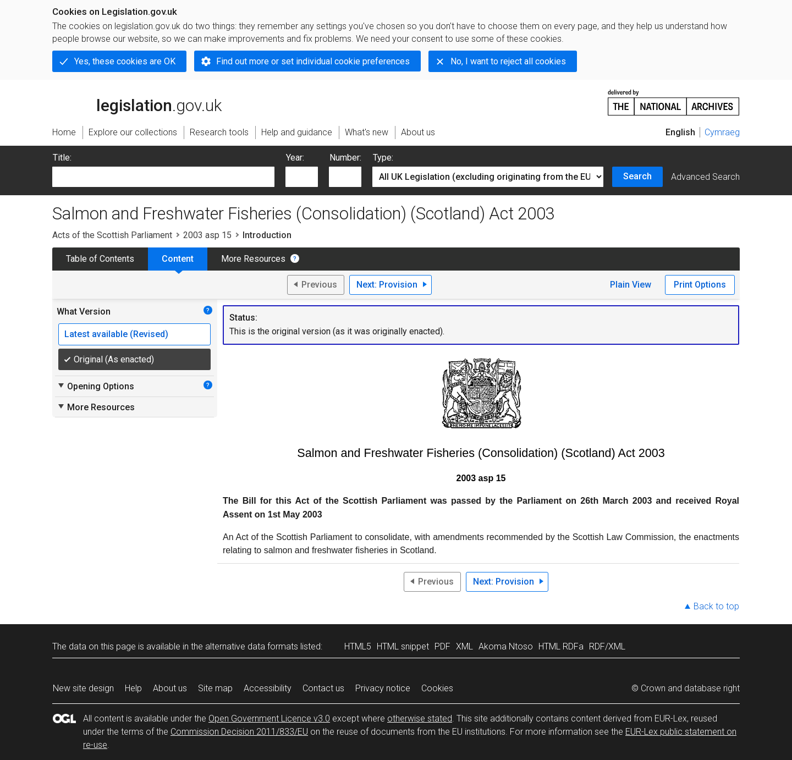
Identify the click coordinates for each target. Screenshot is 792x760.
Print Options (700, 284)
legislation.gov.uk (137, 101)
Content (178, 259)
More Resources (253, 259)
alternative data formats (251, 646)
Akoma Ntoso (506, 646)
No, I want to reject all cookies (508, 61)
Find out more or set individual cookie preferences (313, 61)
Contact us (323, 688)
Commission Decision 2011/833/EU (239, 731)
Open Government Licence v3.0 (269, 718)
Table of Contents (100, 259)
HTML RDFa (561, 646)
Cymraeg (722, 132)
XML (464, 646)
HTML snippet (403, 646)
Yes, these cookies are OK (124, 61)
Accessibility (268, 688)
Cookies (437, 688)
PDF (442, 646)
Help (133, 688)
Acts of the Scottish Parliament (112, 235)
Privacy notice (382, 688)
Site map (215, 688)
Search (637, 176)
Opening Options (95, 386)
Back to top (716, 606)
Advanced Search (705, 177)
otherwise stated (419, 718)
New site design (83, 688)
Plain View (630, 284)
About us (170, 688)
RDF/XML (607, 646)
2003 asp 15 (207, 235)
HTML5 (357, 646)
